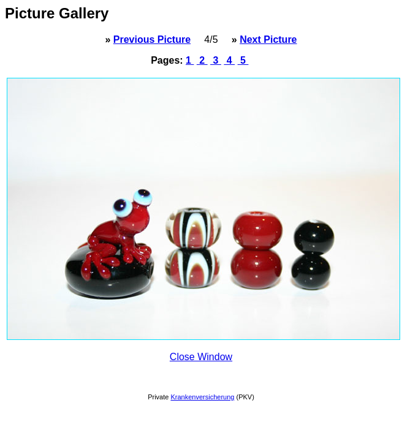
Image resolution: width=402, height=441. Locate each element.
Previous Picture (152, 39)
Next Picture (268, 39)
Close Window (201, 357)
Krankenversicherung (202, 397)
